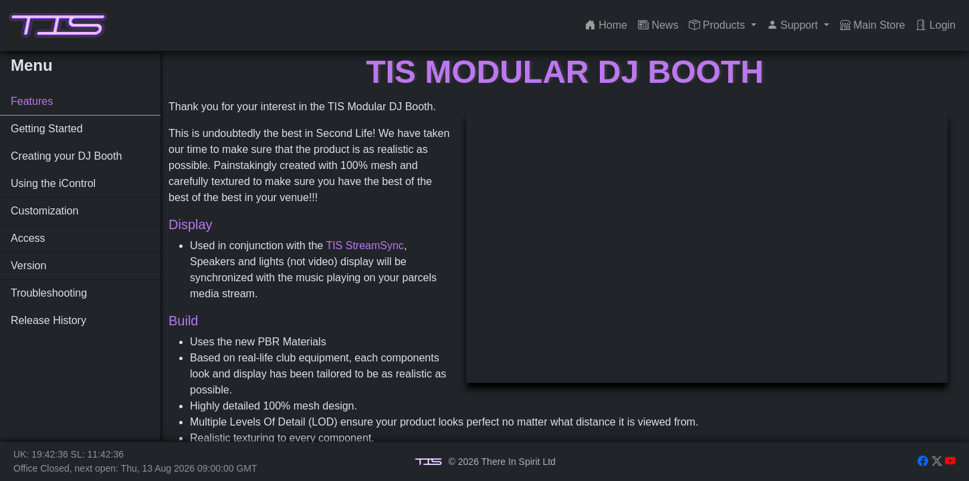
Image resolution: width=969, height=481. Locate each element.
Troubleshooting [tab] (49, 293)
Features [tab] (32, 101)
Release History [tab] (48, 320)
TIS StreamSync (364, 245)
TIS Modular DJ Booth (565, 72)
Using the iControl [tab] (53, 183)
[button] (722, 25)
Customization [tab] (44, 210)
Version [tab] (28, 265)
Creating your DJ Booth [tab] (66, 156)
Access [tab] (28, 238)
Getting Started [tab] (47, 128)
